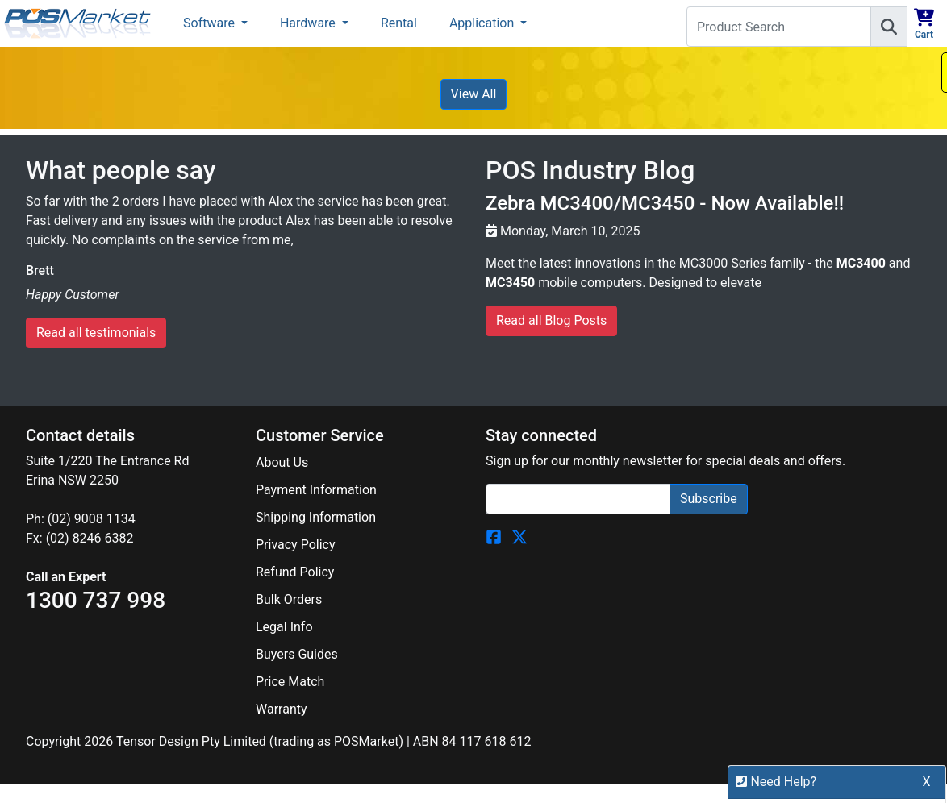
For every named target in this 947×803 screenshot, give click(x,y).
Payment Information (316, 489)
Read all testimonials (96, 332)
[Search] (888, 26)
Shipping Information (316, 517)
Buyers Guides (297, 654)
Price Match (290, 681)
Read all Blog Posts (551, 320)
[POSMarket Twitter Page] (519, 536)
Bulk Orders (289, 599)
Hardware (309, 23)
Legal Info (284, 626)
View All (474, 94)
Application (483, 23)
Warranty (281, 709)
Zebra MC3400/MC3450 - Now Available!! (665, 203)
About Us (282, 462)
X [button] (927, 789)
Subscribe (708, 498)
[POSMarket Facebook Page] (494, 536)
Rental (399, 23)
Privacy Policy (296, 544)
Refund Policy (295, 572)
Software (210, 23)
